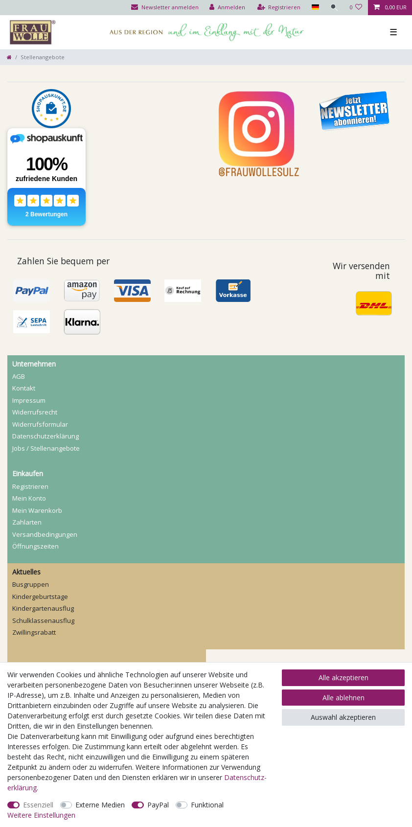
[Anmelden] (227, 7)
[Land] (315, 7)
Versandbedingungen (44, 534)
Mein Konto (29, 498)
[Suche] (334, 7)
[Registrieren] (279, 7)
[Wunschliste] (356, 7)
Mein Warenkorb (37, 510)
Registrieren (30, 486)
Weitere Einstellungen (41, 815)
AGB (18, 376)
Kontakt (23, 388)
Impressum (29, 400)
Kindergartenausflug (43, 608)
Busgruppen (30, 584)
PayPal (158, 804)
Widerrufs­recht (34, 412)
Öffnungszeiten (35, 546)
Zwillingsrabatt (34, 632)
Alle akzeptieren (343, 677)
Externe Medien (100, 804)
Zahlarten (27, 522)
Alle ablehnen (343, 697)
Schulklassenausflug (43, 620)
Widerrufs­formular (40, 424)
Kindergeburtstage (40, 596)
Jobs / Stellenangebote (46, 448)
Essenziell (38, 804)
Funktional (207, 804)
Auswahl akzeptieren (343, 717)
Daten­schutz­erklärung (45, 436)
